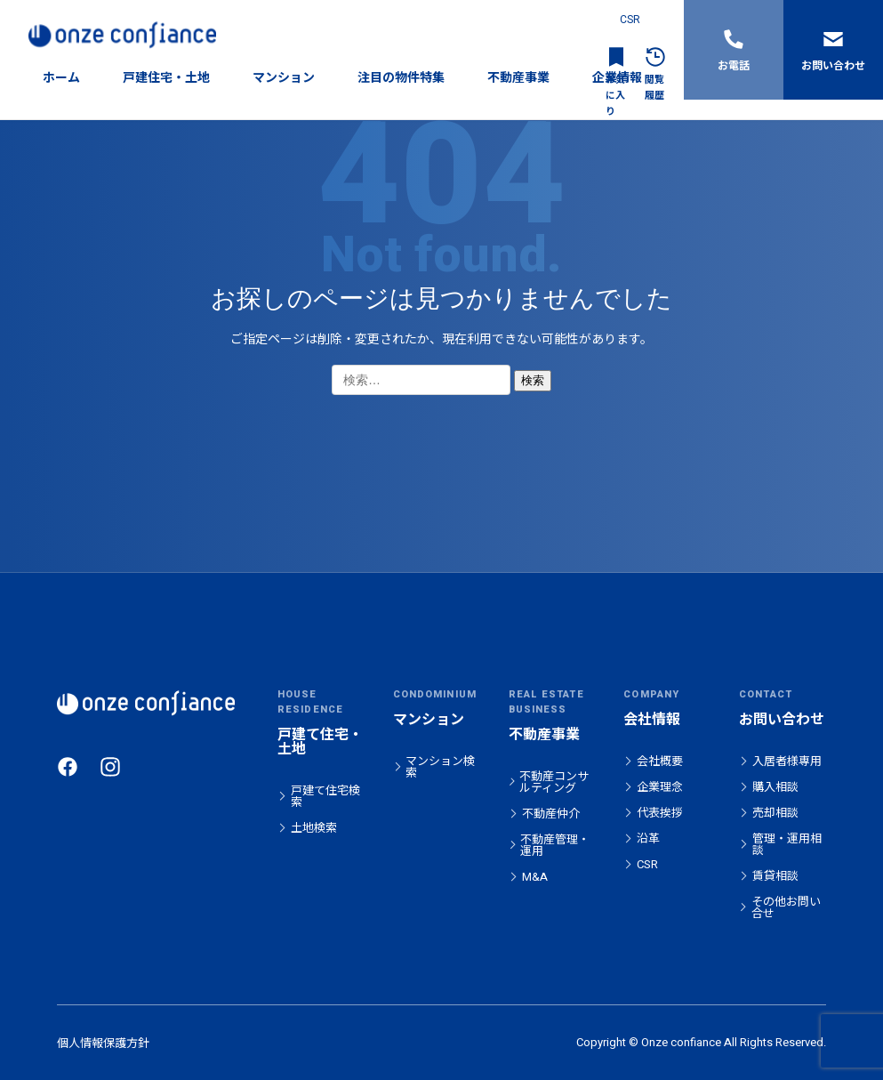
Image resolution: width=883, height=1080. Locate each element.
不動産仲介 (551, 813)
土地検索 (314, 828)
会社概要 (660, 761)
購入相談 (775, 787)
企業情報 (617, 78)
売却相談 (775, 812)
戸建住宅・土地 (166, 78)
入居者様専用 (787, 761)
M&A (535, 877)
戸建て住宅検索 (325, 796)
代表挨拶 (660, 812)
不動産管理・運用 (555, 845)
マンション (284, 78)
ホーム (61, 78)
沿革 (648, 838)
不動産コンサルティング (554, 782)
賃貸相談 (775, 876)
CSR (630, 19)
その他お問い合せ (786, 907)
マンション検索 (440, 766)
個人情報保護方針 (103, 1043)
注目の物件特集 (401, 78)
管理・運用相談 (787, 844)
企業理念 (660, 787)
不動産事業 (518, 78)
